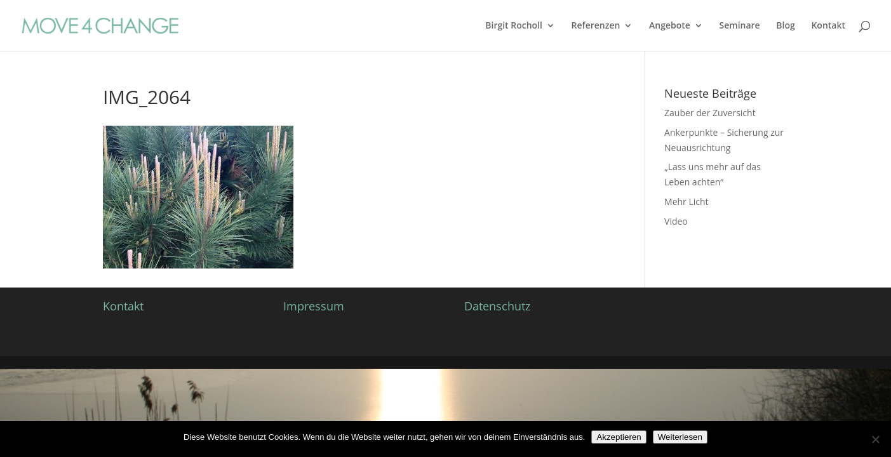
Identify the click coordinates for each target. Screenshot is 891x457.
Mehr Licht (686, 201)
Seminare (740, 26)
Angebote (669, 26)
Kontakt (828, 26)
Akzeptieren (618, 437)
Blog (785, 26)
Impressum (313, 306)
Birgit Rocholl (513, 26)
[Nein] (875, 439)
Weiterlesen (680, 437)
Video (676, 221)
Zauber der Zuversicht (710, 113)
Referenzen (596, 26)
